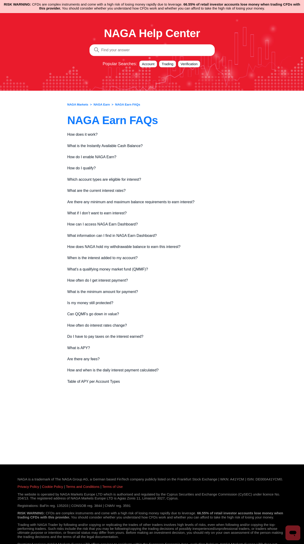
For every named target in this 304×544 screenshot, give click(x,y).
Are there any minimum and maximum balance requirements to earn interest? (131, 202)
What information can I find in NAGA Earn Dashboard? (112, 236)
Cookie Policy (52, 487)
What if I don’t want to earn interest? (97, 213)
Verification (189, 64)
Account (148, 64)
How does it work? (82, 134)
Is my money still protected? (90, 303)
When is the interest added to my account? (102, 258)
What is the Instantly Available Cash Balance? (105, 146)
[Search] (152, 50)
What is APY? (78, 348)
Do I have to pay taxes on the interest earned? (105, 336)
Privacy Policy (28, 487)
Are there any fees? (83, 359)
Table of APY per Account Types (93, 381)
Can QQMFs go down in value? (93, 314)
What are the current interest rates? (96, 191)
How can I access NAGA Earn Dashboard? (102, 224)
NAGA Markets (77, 104)
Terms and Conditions (82, 487)
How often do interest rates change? (97, 325)
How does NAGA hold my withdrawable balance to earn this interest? (123, 247)
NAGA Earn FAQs (127, 104)
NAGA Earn (101, 104)
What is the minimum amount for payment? (102, 292)
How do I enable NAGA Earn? (91, 157)
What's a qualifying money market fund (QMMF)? (107, 269)
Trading (167, 64)
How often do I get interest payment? (97, 280)
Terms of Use (112, 487)
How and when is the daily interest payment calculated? (113, 370)
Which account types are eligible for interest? (104, 179)
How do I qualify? (81, 168)
